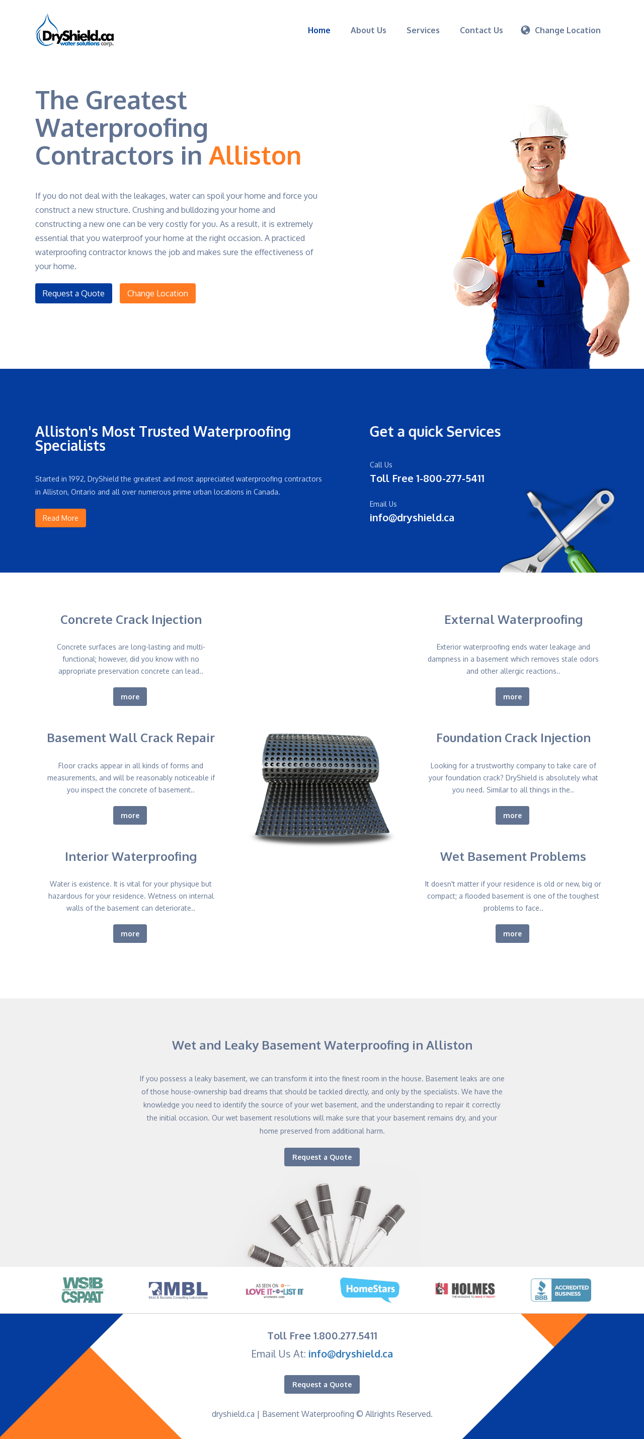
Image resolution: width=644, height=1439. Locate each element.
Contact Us (481, 30)
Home (319, 30)
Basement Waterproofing (308, 1414)
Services (423, 30)
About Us (368, 30)
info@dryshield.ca (350, 1353)
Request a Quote (74, 293)
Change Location (157, 293)
